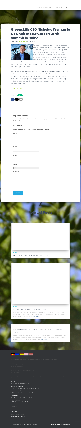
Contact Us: (15, 406)
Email (15, 155)
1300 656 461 (14, 412)
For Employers (64, 3)
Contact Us (58, 7)
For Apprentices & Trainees (44, 7)
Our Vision (53, 3)
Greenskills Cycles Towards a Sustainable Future (30, 309)
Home (45, 3)
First (14, 140)
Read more (37, 316)
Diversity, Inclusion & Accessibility (21, 424)
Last (42, 140)
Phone (15, 146)
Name (15, 133)
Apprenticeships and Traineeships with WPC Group (31, 255)
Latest (20, 95)
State (15, 164)
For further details (17, 88)
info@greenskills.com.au (18, 416)
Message (16, 171)
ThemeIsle (67, 424)
